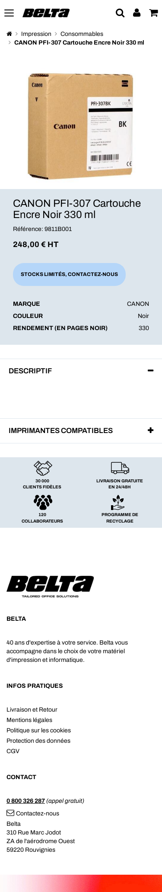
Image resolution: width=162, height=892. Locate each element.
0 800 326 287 (25, 801)
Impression (36, 34)
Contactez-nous (32, 813)
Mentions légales (29, 720)
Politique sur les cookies (38, 730)
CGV (12, 751)
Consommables (81, 34)
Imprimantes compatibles (61, 431)
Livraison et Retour (31, 709)
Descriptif (30, 371)
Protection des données (38, 741)
